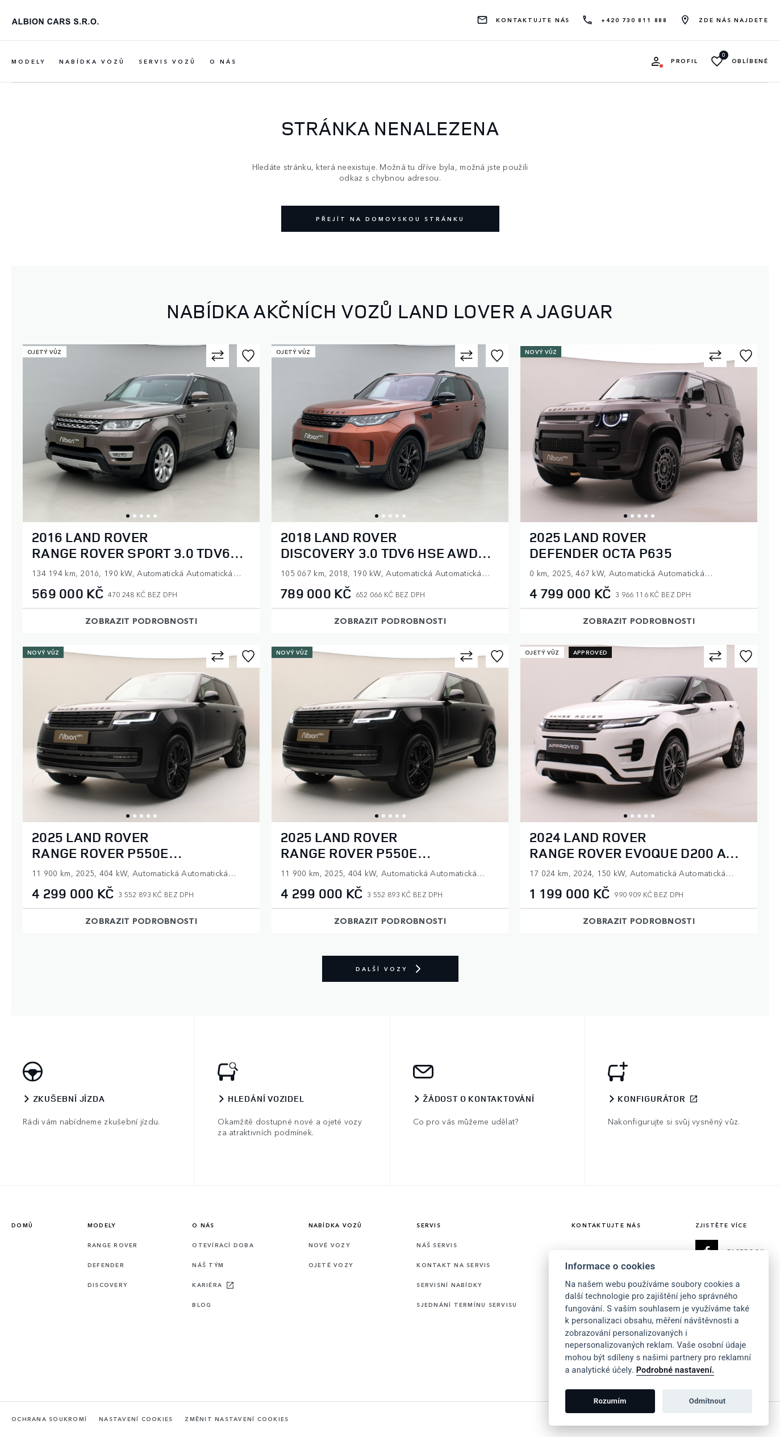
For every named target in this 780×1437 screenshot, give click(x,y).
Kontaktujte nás (533, 20)
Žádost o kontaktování (479, 1099)
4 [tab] (148, 516)
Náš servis (436, 1245)
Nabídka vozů (335, 1225)
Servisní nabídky (449, 1285)
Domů (22, 1225)
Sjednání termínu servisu (466, 1305)
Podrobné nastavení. (675, 1370)
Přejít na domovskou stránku (390, 219)
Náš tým (208, 1265)
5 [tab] (155, 516)
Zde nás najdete (734, 20)
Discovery (107, 1285)
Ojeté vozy (330, 1265)
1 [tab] (128, 516)
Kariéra (207, 1285)
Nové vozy (329, 1245)
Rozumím (610, 1401)
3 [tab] (141, 516)
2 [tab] (134, 516)
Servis (428, 1225)
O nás (223, 61)
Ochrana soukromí (49, 1419)
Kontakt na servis (453, 1265)
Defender (105, 1265)
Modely (101, 1225)
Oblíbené (750, 61)
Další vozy (390, 969)
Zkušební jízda (69, 1099)
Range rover (112, 1245)
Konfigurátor (652, 1099)
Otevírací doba (223, 1245)
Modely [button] (28, 61)
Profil (684, 61)
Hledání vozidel (266, 1099)
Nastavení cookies (136, 1419)
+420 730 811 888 (634, 20)
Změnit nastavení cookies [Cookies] (237, 1419)
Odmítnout (707, 1401)
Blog (201, 1305)
